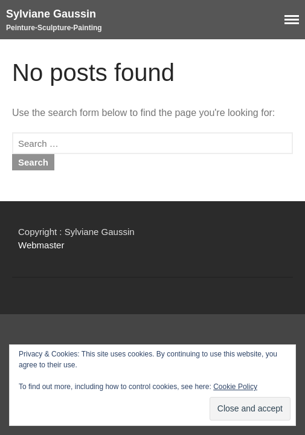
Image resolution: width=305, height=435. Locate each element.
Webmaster (41, 245)
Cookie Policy (235, 386)
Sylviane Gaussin (51, 14)
